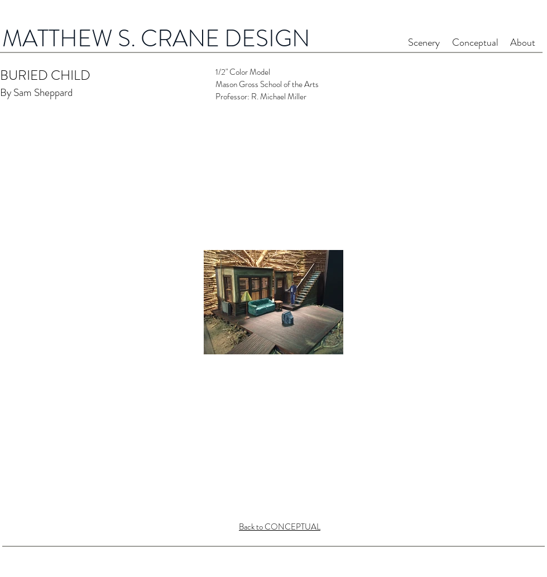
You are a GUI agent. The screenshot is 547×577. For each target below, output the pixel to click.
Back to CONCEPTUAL (279, 527)
